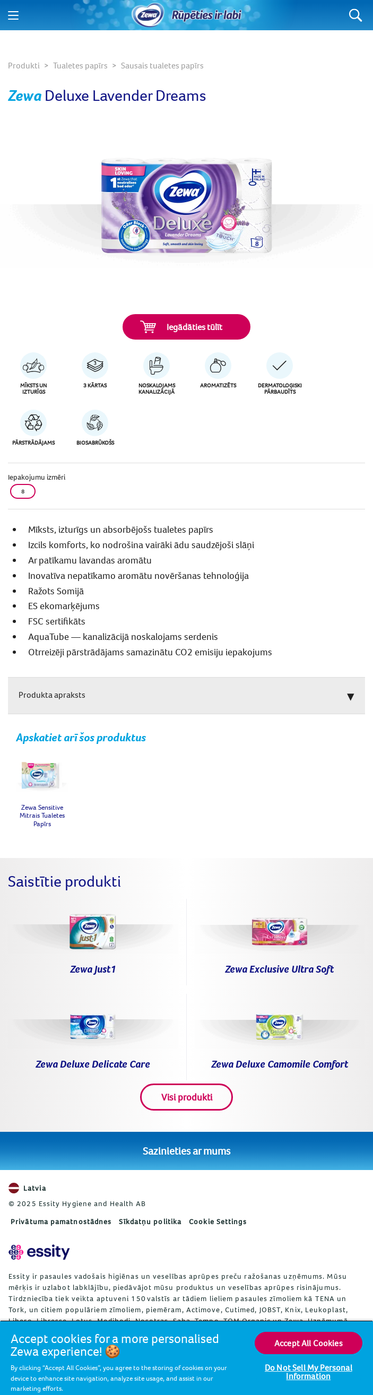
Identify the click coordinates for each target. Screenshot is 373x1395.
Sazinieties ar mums (186, 1150)
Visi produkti (186, 1097)
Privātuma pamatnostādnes (61, 1221)
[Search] (356, 15)
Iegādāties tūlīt (181, 326)
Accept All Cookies (308, 1343)
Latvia (27, 1188)
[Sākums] (148, 15)
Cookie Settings (218, 1221)
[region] (186, 1357)
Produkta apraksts (52, 694)
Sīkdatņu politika (150, 1221)
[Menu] (13, 15)
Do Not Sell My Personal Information (308, 1371)
